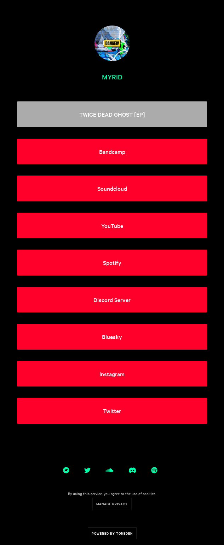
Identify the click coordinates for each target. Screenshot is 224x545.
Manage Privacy (112, 503)
